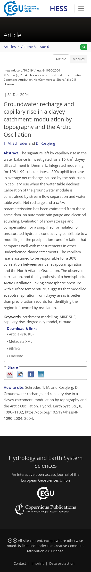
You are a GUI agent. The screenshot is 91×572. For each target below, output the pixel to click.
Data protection (61, 563)
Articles (10, 47)
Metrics (79, 59)
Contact (20, 563)
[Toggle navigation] (80, 8)
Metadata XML (20, 341)
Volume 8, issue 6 (35, 47)
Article (61, 59)
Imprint (38, 563)
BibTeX (14, 348)
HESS (59, 8)
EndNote (16, 356)
